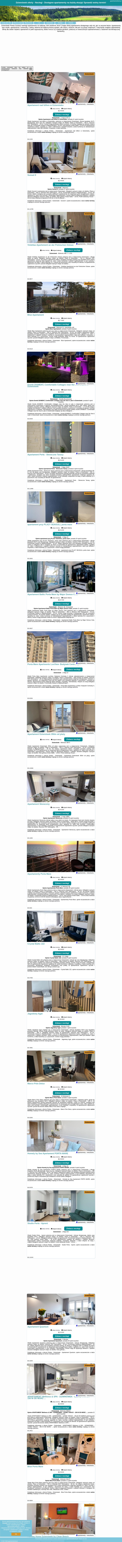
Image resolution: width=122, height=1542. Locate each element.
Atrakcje (60, 23)
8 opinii (69, 961)
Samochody (49, 23)
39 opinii (70, 1344)
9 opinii (69, 332)
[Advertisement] (61, 49)
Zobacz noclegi (62, 117)
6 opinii (90, 403)
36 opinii (71, 891)
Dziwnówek (89, 74)
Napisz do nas (83, 1538)
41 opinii (75, 122)
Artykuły (71, 23)
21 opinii (80, 611)
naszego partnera (68, 135)
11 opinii (68, 1483)
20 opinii (78, 541)
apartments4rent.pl (115, 1)
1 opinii (68, 1031)
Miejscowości (28, 23)
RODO (20, 1531)
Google (5, 1523)
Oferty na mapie (17, 23)
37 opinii (66, 192)
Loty (39, 23)
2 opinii (69, 1100)
